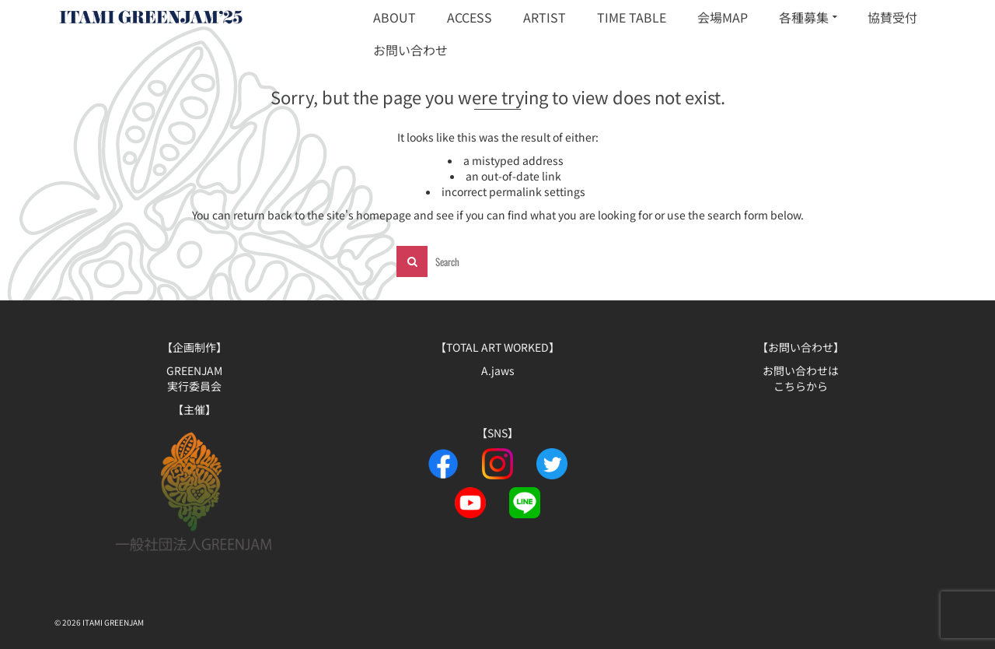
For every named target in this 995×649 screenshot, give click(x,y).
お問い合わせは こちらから (801, 378)
